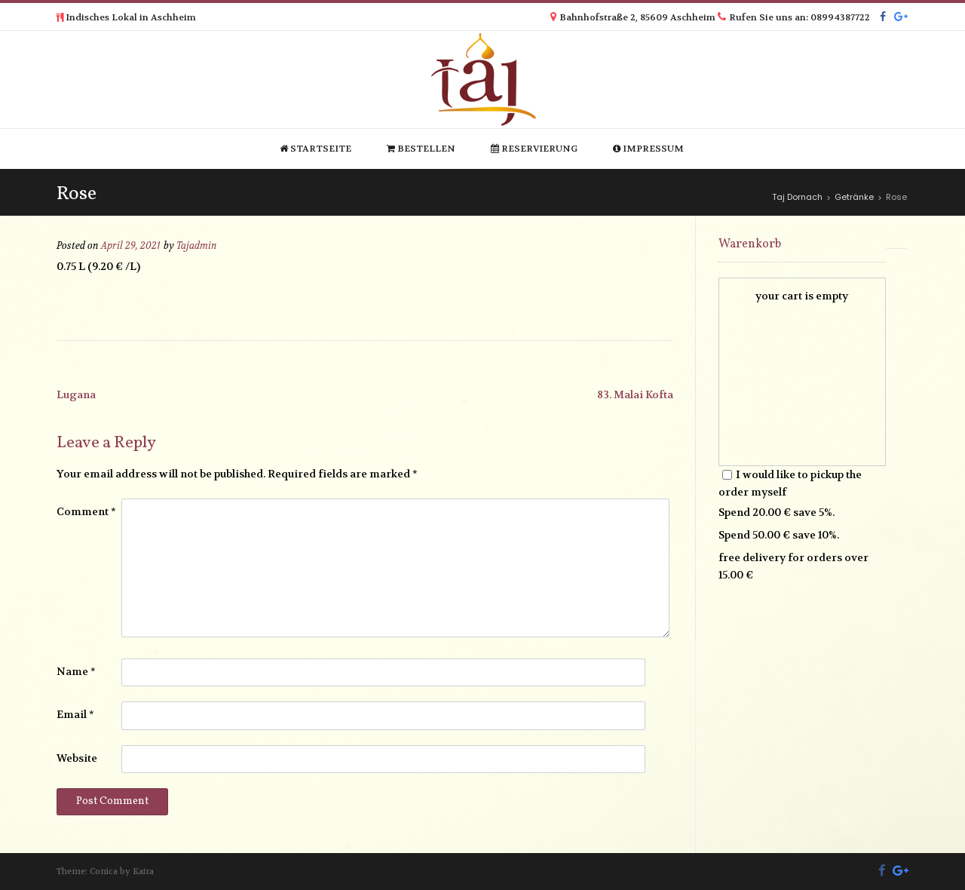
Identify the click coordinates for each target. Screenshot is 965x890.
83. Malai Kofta (635, 394)
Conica (104, 871)
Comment (86, 511)
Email (75, 714)
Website (77, 758)
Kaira (143, 871)
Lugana (76, 394)
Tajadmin (196, 246)
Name (76, 671)
